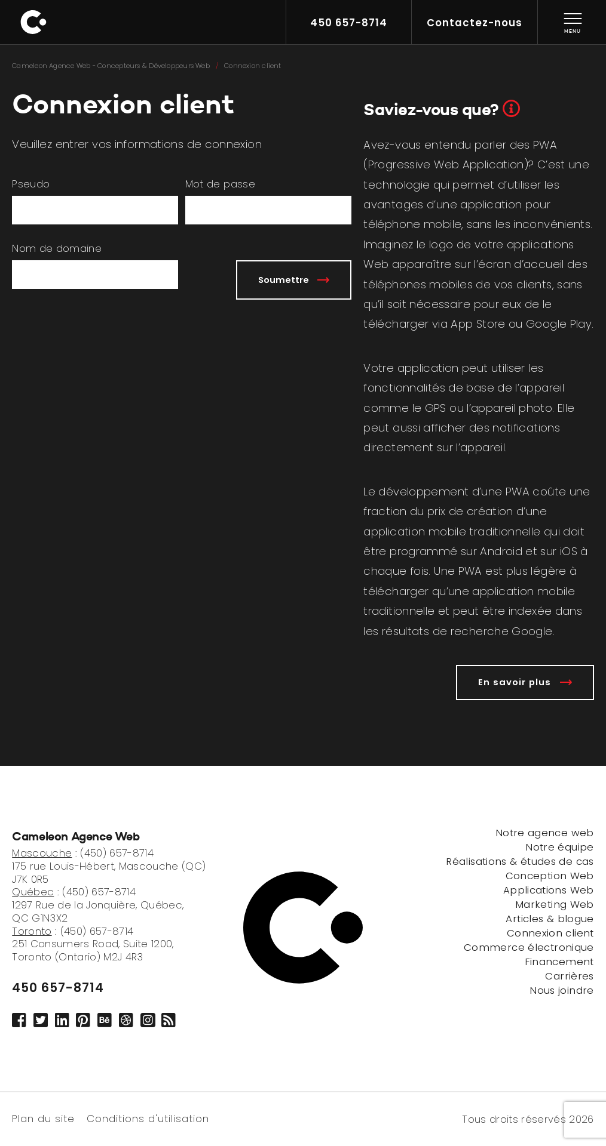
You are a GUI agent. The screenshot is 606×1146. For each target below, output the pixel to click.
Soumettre (293, 279)
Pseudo (31, 184)
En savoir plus (525, 682)
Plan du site (43, 1117)
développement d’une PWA (454, 491)
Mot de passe (220, 184)
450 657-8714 (58, 988)
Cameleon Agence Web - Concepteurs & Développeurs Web (111, 65)
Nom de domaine (57, 248)
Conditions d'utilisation (148, 1117)
